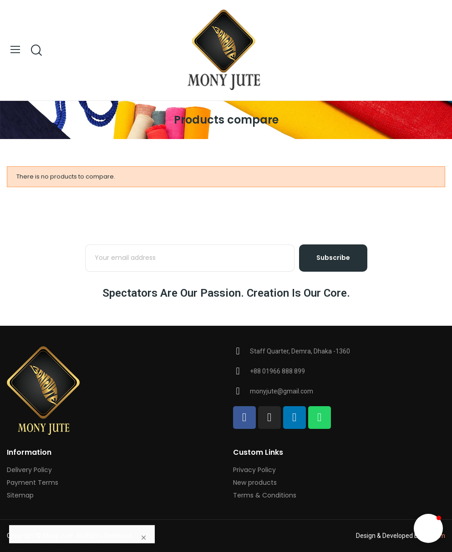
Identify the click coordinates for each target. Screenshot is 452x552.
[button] (428, 528)
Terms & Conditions (264, 495)
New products (255, 482)
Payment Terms (32, 482)
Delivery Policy (29, 469)
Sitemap (20, 495)
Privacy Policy (254, 469)
